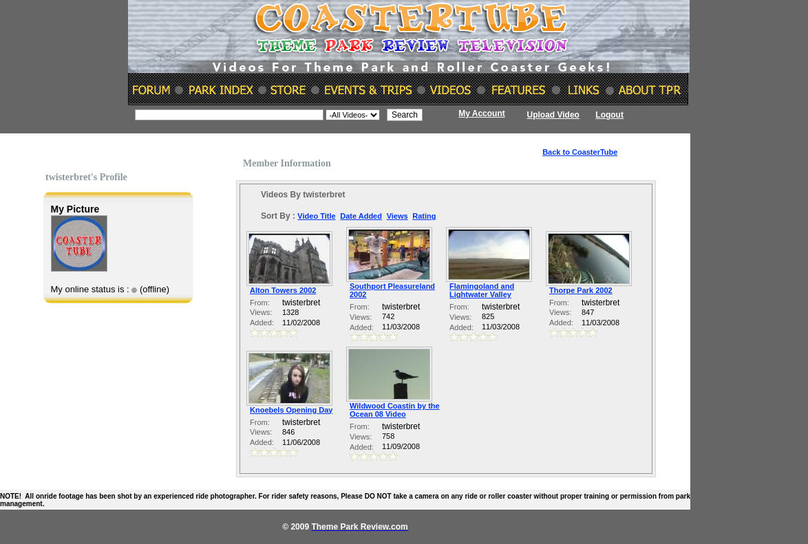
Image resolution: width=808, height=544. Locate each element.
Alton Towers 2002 (283, 290)
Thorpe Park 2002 (581, 290)
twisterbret (301, 302)
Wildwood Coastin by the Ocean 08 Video (395, 410)
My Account (481, 113)
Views (397, 216)
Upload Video (553, 115)
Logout (609, 115)
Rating (424, 216)
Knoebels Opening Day (291, 410)
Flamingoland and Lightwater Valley (481, 290)
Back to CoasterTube (579, 152)
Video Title (316, 216)
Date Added (361, 216)
